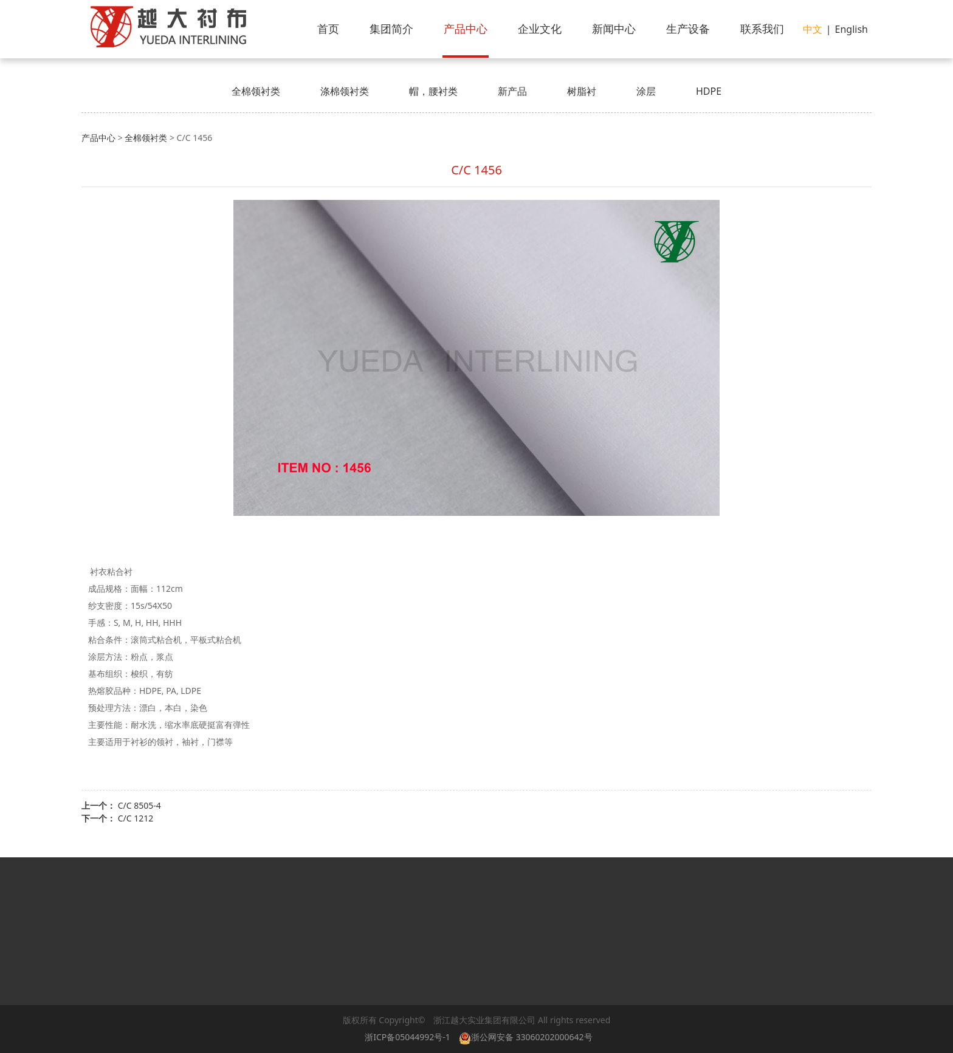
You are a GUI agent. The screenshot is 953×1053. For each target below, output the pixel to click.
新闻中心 (614, 28)
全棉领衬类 (256, 91)
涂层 (646, 91)
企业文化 (540, 28)
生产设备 (688, 28)
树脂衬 (581, 91)
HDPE (708, 91)
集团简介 (391, 28)
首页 (328, 28)
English (851, 29)
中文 (812, 29)
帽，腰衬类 (433, 91)
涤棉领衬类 (344, 91)
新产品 (512, 91)
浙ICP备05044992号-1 (407, 1037)
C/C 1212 (136, 818)
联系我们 (762, 28)
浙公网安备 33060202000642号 (528, 1037)
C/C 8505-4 (139, 805)
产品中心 (465, 28)
